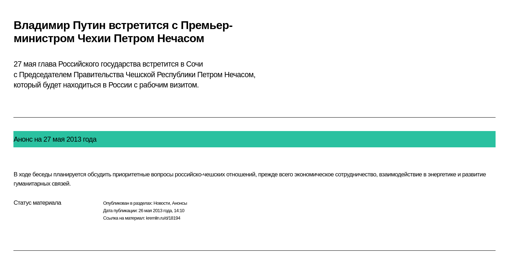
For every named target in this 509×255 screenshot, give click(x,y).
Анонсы (179, 203)
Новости (161, 203)
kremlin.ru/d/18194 (163, 218)
